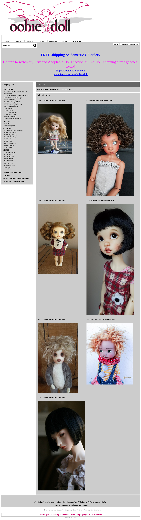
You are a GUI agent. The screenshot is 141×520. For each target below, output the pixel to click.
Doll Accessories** (10, 147)
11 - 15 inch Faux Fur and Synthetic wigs (100, 319)
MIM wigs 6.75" (9, 108)
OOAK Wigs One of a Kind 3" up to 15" (16, 95)
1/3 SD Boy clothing (10, 135)
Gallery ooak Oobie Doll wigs (13, 181)
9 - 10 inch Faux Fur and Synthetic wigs (100, 200)
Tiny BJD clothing (9, 145)
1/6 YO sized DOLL (10, 143)
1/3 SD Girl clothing (10, 133)
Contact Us (30, 41)
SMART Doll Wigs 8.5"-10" (12, 102)
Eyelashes (6, 175)
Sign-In (116, 44)
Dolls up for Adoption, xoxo (12, 172)
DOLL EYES (8, 163)
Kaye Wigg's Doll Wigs (11, 106)
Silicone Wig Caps (9, 125)
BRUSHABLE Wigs (10, 100)
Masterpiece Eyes (9, 165)
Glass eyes (7, 168)
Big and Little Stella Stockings (13, 130)
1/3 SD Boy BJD (9, 156)
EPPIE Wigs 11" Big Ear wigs (13, 104)
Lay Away (41, 41)
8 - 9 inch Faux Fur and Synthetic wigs (99, 100)
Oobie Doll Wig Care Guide (12, 118)
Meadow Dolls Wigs (10, 116)
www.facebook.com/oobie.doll (71, 74)
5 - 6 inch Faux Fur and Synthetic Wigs (51, 200)
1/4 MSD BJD (8, 158)
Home (7, 41)
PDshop (73, 517)
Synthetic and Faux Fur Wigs (13, 98)
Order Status (124, 44)
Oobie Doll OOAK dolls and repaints (16, 178)
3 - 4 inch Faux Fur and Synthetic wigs (51, 100)
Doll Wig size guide (10, 114)
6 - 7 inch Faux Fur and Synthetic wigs (51, 319)
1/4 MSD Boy (8, 141)
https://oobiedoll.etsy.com (70, 70)
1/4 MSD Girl (8, 139)
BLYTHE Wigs (8, 110)
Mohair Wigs (8, 93)
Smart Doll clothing (10, 137)
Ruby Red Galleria (9, 152)
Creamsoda (7, 170)
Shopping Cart (134, 44)
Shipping (64, 41)
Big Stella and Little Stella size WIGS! (15, 91)
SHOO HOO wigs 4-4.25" (12, 112)
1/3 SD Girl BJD (9, 154)
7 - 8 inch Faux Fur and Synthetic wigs (51, 397)
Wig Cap (6, 123)
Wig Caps (6, 121)
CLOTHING (7, 128)
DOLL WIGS (8, 89)
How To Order (53, 41)
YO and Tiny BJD (9, 160)
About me (18, 41)
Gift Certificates (76, 41)
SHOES (6, 150)
